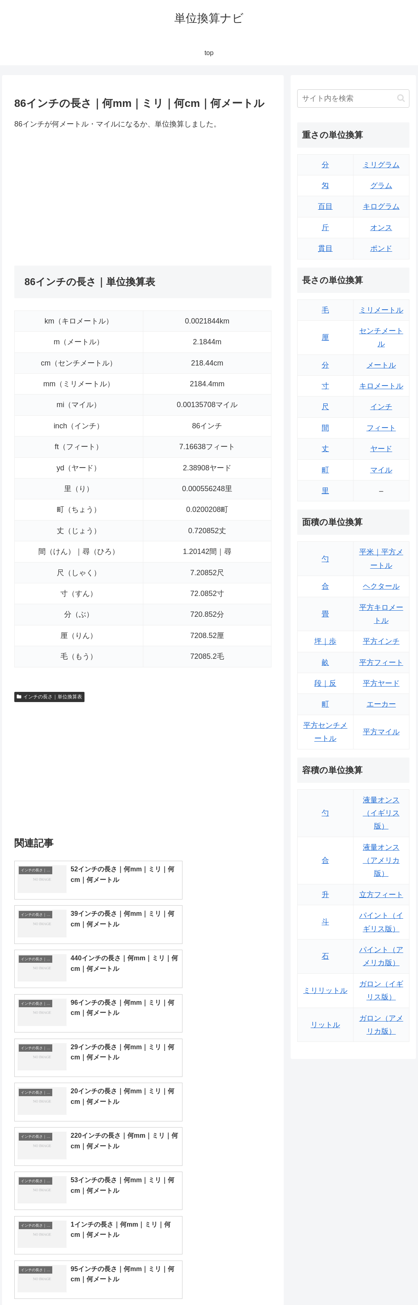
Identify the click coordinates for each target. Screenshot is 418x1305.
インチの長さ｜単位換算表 (49, 697)
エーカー (381, 704)
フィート (381, 428)
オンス (381, 228)
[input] (353, 98)
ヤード (381, 449)
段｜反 (325, 683)
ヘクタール (381, 586)
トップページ (327, 1279)
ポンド (381, 248)
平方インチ (381, 641)
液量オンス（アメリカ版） (381, 860)
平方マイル (381, 732)
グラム (381, 186)
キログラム (381, 206)
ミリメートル (381, 310)
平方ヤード (381, 683)
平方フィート (381, 662)
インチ (381, 407)
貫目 (325, 248)
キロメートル (381, 386)
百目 (325, 206)
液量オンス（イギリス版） (381, 813)
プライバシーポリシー (381, 1279)
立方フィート (381, 895)
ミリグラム (381, 165)
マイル (381, 470)
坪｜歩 (325, 641)
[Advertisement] (82, 198)
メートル (381, 365)
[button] (401, 98)
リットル (325, 1025)
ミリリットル (325, 990)
